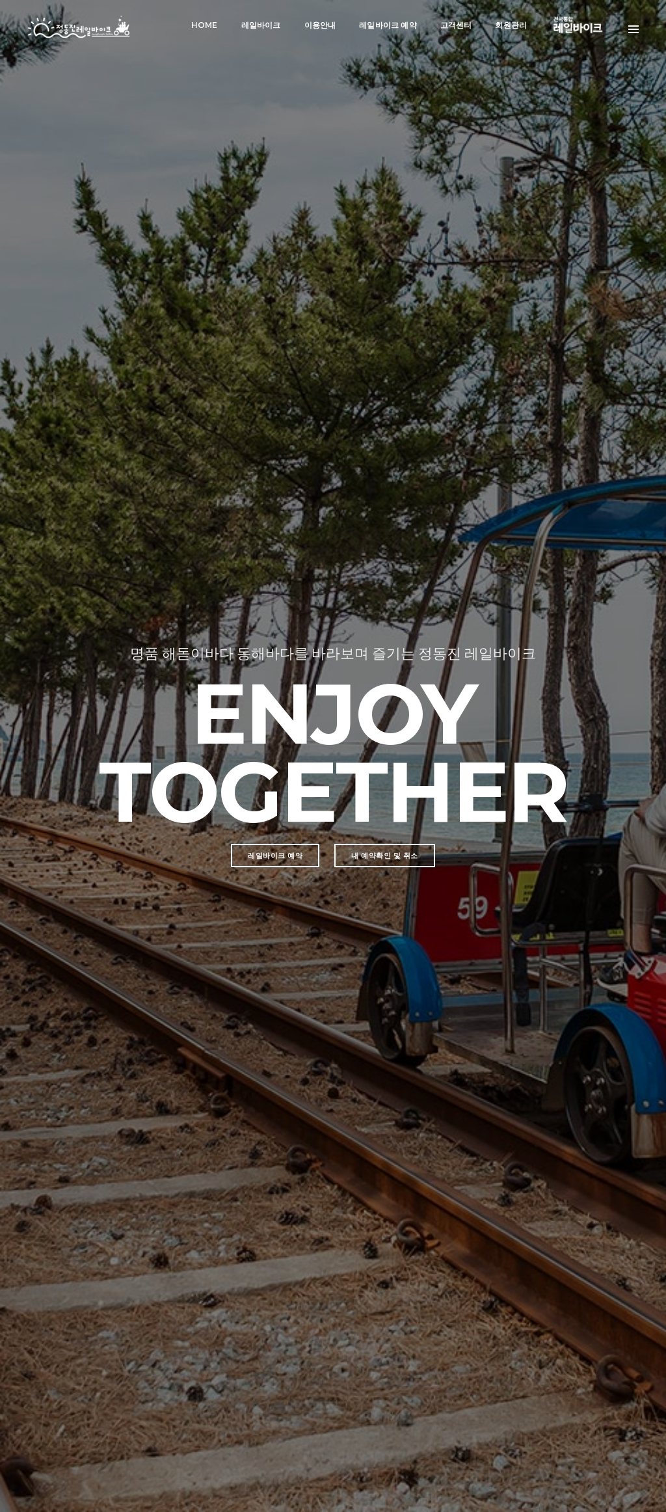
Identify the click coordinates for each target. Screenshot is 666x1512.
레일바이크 (260, 23)
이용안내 (319, 23)
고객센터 (455, 23)
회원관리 (510, 23)
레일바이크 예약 (386, 23)
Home (203, 23)
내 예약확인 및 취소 (384, 418)
